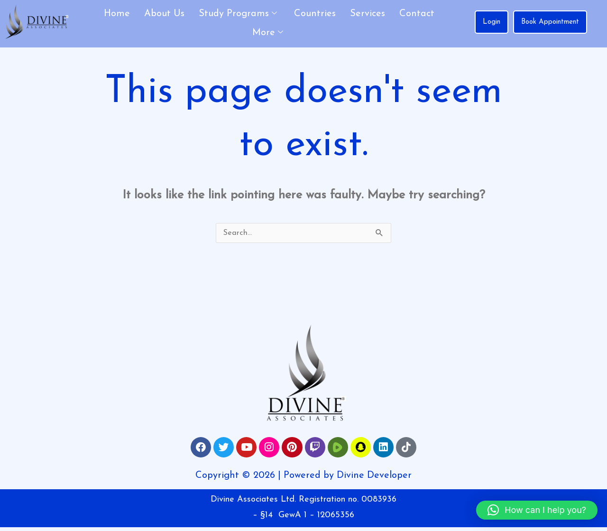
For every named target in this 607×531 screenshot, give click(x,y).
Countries (315, 14)
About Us (164, 14)
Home (117, 14)
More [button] (267, 33)
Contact (416, 14)
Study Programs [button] (238, 14)
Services (367, 14)
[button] (537, 510)
